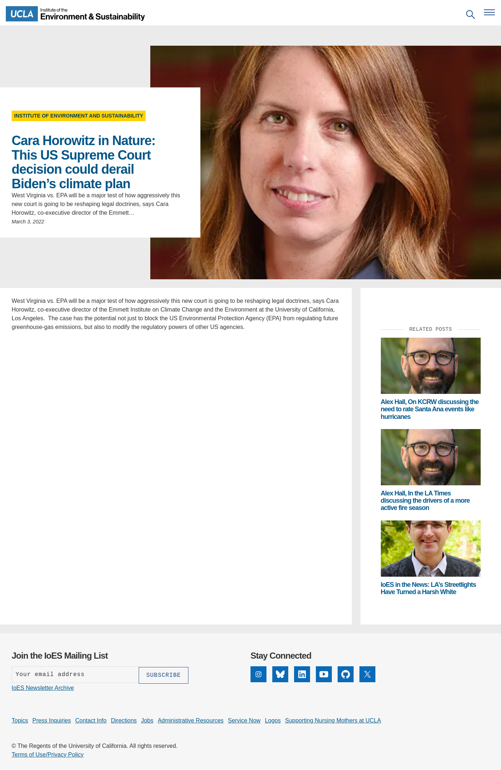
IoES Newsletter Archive (43, 687)
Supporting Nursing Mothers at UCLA (333, 720)
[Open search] (470, 16)
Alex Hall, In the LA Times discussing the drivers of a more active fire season (425, 501)
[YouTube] (324, 674)
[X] (367, 674)
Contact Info (90, 720)
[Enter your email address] (75, 674)
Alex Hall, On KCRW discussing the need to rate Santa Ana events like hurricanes (430, 409)
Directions (124, 720)
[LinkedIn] (302, 674)
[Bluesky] (280, 674)
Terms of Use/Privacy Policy (48, 754)
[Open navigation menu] (489, 12)
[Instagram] (258, 674)
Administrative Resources (190, 720)
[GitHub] (346, 674)
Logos (273, 720)
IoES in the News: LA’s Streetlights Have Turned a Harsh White (428, 588)
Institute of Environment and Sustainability (78, 116)
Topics (20, 720)
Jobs (147, 720)
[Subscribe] (163, 674)
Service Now (244, 720)
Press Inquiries (51, 720)
